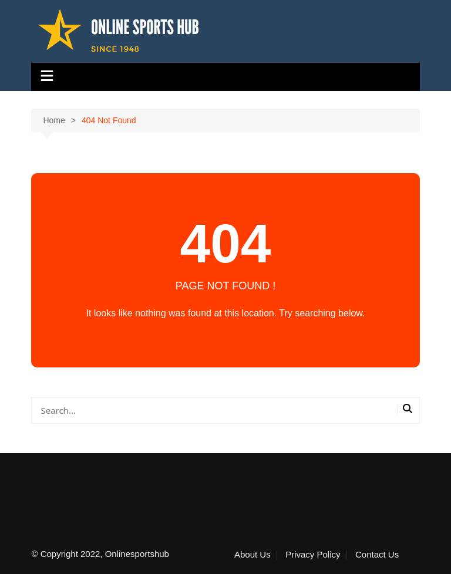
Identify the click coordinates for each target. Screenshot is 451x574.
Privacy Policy (312, 554)
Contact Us (377, 554)
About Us (252, 554)
